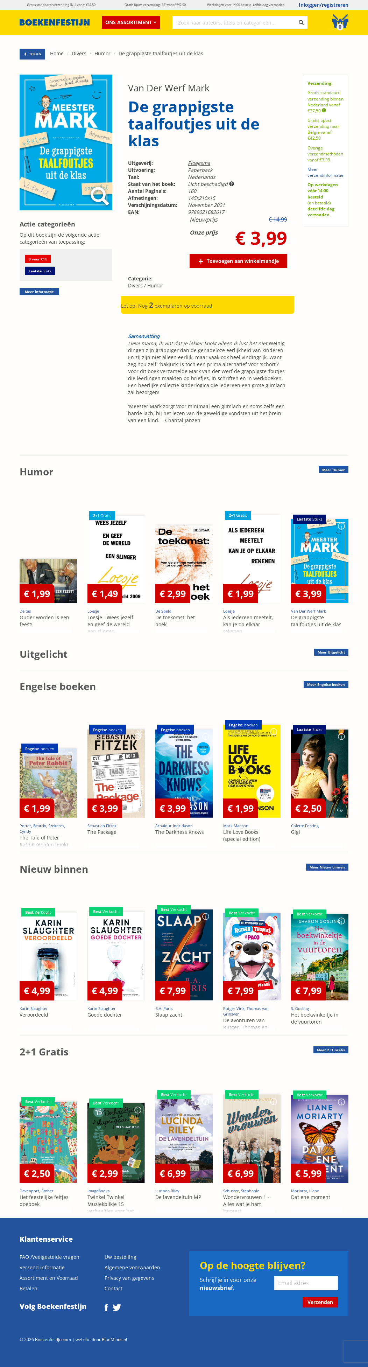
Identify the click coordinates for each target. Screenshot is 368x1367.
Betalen (28, 1288)
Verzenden (320, 1302)
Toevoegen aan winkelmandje (243, 261)
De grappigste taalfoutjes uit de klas (161, 53)
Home (57, 53)
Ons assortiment (130, 22)
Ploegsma (199, 163)
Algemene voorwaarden (132, 1267)
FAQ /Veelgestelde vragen (49, 1257)
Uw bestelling (120, 1257)
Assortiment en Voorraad (49, 1278)
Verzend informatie (42, 1267)
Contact (113, 1288)
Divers (79, 53)
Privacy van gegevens (129, 1278)
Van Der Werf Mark (169, 88)
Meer (333, 469)
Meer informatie (39, 291)
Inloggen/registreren (323, 4)
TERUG (32, 53)
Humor (102, 53)
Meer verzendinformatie (325, 172)
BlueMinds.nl (114, 1339)
